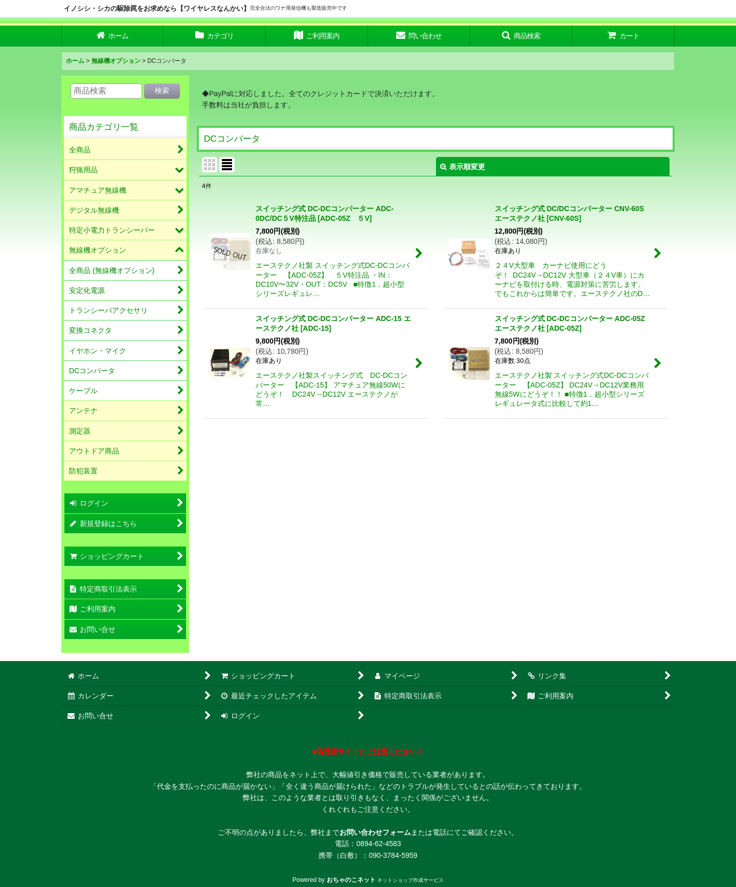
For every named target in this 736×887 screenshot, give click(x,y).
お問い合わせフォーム (375, 832)
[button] (521, 36)
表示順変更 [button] (462, 167)
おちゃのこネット (351, 879)
